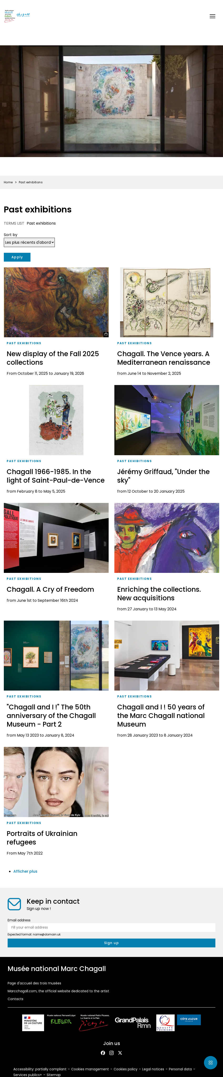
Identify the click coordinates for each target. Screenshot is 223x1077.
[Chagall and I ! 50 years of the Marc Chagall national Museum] (166, 681)
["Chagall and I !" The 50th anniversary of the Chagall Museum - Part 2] (56, 681)
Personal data (180, 1069)
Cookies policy (125, 1069)
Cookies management (90, 1069)
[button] (212, 16)
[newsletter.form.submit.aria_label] (111, 943)
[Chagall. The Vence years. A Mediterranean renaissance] (166, 323)
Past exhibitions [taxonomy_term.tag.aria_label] (24, 343)
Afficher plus (25, 871)
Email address (19, 920)
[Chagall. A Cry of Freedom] (56, 559)
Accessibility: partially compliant (39, 1069)
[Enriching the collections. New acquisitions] (166, 559)
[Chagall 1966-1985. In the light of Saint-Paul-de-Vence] (56, 441)
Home (8, 182)
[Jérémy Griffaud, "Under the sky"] (166, 441)
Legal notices (153, 1069)
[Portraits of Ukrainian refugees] (56, 803)
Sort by (10, 235)
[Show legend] (106, 334)
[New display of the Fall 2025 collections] (56, 323)
